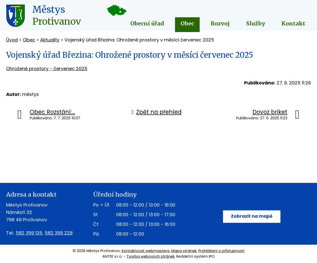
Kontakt (293, 23)
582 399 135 (29, 233)
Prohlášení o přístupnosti (221, 250)
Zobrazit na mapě (251, 216)
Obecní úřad (147, 23)
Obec (187, 23)
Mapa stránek (184, 250)
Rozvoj (220, 23)
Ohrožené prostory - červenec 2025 (46, 68)
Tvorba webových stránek (150, 256)
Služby (255, 23)
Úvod (12, 40)
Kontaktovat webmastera (145, 250)
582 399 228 (59, 233)
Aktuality (49, 40)
